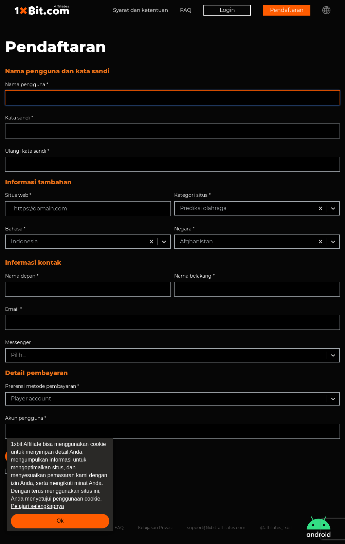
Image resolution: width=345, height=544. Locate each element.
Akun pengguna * (25, 418)
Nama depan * (21, 276)
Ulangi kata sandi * (27, 151)
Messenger (18, 342)
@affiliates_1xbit (276, 527)
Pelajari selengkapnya (37, 506)
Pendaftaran (287, 10)
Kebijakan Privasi (155, 527)
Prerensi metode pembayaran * (42, 386)
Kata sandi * (19, 118)
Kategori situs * (192, 195)
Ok (60, 521)
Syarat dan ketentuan (140, 10)
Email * (13, 309)
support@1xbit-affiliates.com (216, 527)
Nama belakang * (194, 276)
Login (227, 10)
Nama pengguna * (26, 84)
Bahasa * (15, 229)
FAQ (186, 10)
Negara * (184, 229)
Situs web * (18, 195)
